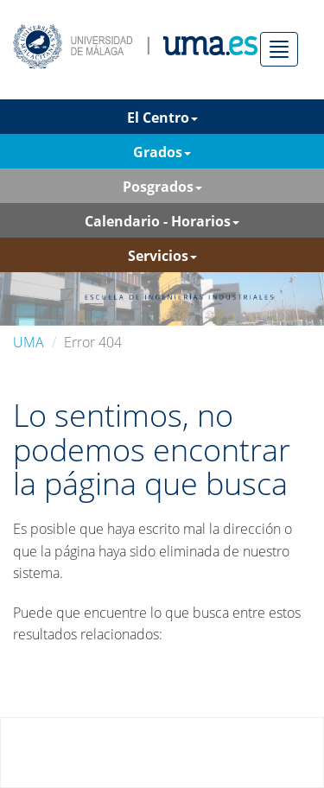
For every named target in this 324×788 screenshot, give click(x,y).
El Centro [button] (162, 117)
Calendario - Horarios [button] (162, 221)
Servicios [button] (162, 255)
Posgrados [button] (162, 186)
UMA (28, 342)
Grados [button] (162, 152)
